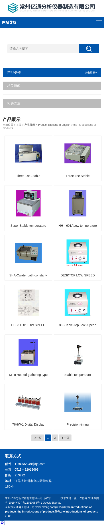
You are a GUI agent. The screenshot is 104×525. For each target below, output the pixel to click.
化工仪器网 (80, 498)
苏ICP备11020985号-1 (28, 502)
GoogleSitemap (52, 502)
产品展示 (29, 124)
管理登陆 (93, 498)
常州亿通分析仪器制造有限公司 (24, 498)
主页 (18, 124)
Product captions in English (54, 124)
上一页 (38, 437)
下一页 (65, 437)
